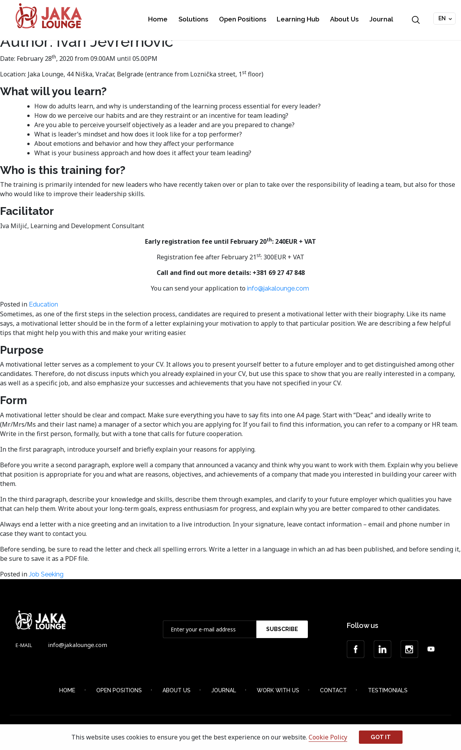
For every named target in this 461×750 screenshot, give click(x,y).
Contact (333, 690)
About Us (344, 19)
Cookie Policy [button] (328, 737)
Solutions (193, 19)
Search (415, 20)
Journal (381, 19)
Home (158, 19)
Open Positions (242, 19)
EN (442, 18)
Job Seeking (46, 574)
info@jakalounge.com (279, 288)
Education (43, 304)
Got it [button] (381, 737)
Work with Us (278, 690)
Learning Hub (298, 19)
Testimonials (388, 690)
